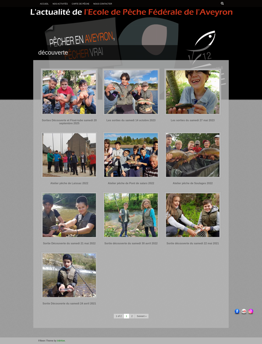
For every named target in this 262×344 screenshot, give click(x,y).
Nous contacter (102, 4)
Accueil (44, 4)
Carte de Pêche (80, 4)
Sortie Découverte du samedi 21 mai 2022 (69, 243)
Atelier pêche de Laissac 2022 (69, 183)
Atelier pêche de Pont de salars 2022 (131, 183)
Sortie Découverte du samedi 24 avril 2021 (69, 303)
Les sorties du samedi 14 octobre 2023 (130, 120)
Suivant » (142, 316)
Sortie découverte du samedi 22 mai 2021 (193, 243)
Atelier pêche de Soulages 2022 (193, 183)
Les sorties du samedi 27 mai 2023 (193, 120)
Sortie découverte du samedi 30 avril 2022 (131, 243)
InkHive (61, 340)
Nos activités (60, 4)
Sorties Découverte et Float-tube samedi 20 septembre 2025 (69, 122)
